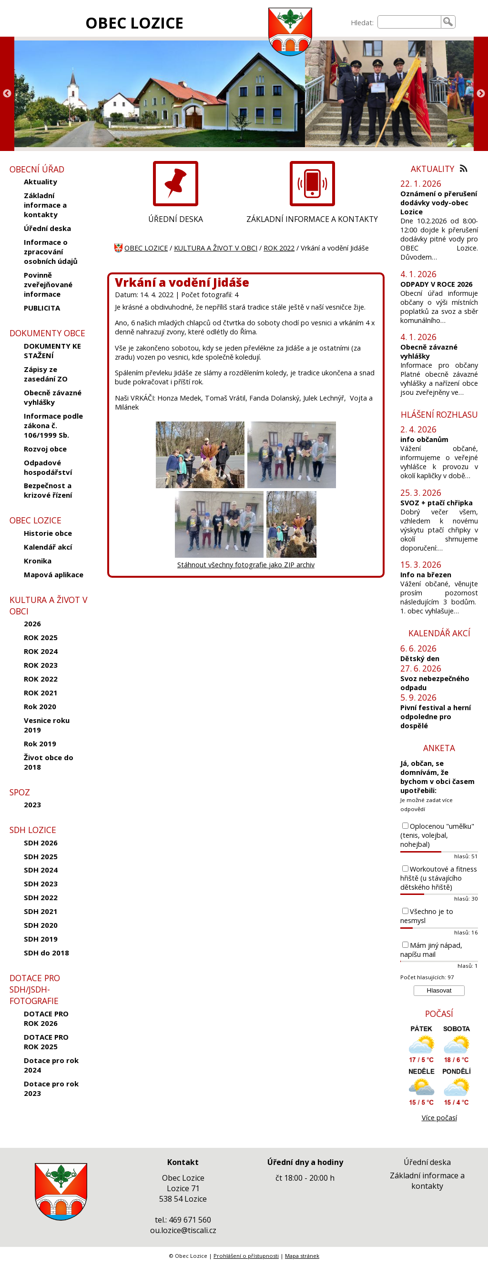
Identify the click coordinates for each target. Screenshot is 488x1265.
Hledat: (362, 22)
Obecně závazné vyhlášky (52, 397)
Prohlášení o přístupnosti (246, 1255)
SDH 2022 (41, 897)
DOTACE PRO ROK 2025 (46, 1041)
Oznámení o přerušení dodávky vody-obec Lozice (438, 202)
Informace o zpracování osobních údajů (51, 251)
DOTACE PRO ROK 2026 (46, 1018)
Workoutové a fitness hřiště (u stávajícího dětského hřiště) (438, 878)
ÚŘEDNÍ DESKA (175, 219)
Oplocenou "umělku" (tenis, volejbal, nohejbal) (437, 835)
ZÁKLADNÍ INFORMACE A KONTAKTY (312, 219)
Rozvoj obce (45, 448)
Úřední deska (47, 228)
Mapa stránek (302, 1255)
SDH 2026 (41, 842)
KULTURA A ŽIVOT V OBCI (215, 247)
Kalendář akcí (48, 547)
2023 (32, 804)
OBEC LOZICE (134, 22)
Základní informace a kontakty (45, 205)
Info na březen (425, 574)
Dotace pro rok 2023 (51, 1088)
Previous (7, 94)
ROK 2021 (41, 692)
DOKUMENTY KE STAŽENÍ (52, 350)
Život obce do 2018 (48, 762)
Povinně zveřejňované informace (48, 284)
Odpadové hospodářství (48, 467)
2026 (32, 623)
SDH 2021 (41, 911)
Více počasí (439, 1117)
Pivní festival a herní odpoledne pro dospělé (435, 716)
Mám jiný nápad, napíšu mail (431, 950)
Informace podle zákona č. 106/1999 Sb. (53, 425)
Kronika (37, 560)
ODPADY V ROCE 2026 (436, 284)
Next (481, 94)
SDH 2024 (41, 869)
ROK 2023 (41, 665)
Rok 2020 (40, 706)
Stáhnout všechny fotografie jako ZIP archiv (246, 564)
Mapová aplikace (53, 574)
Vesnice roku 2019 (47, 724)
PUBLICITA (42, 307)
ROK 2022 (41, 678)
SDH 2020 (41, 925)
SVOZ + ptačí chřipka (436, 502)
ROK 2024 (41, 651)
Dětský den (419, 658)
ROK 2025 (41, 637)
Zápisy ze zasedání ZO (46, 373)
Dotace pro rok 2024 (51, 1064)
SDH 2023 (41, 883)
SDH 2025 (41, 856)
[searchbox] (409, 22)
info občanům (424, 439)
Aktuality (40, 181)
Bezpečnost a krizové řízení (48, 490)
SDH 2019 (41, 939)
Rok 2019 (40, 743)
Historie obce (48, 533)
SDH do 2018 (46, 952)
